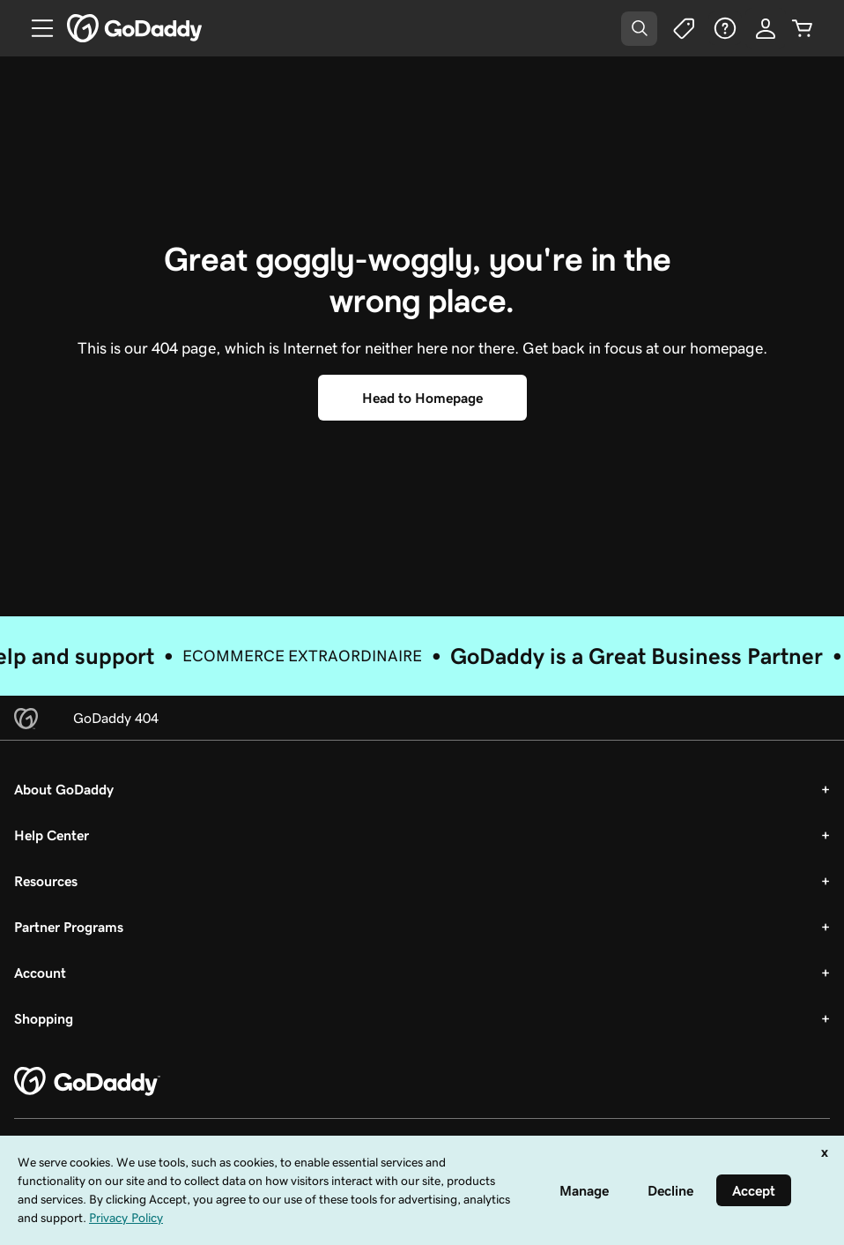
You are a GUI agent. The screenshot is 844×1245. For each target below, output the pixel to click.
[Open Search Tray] (639, 28)
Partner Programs (68, 927)
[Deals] (683, 28)
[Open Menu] (35, 28)
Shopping (43, 1018)
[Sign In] (765, 28)
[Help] (725, 28)
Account (40, 972)
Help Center (51, 835)
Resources (46, 881)
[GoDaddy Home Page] (87, 1082)
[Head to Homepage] (422, 398)
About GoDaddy (64, 789)
